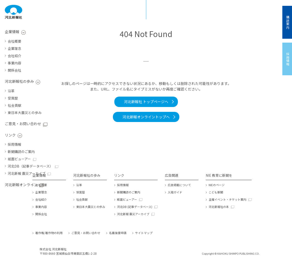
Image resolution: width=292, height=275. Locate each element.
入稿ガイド (175, 192)
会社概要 (14, 41)
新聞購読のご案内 (21, 151)
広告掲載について (179, 185)
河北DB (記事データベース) (134, 207)
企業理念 (14, 48)
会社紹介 (14, 55)
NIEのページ (217, 185)
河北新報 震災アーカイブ (26, 173)
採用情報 (14, 144)
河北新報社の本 (219, 207)
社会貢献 (14, 105)
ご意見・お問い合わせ (23, 123)
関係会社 (14, 70)
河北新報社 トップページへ (146, 101)
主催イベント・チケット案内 (227, 199)
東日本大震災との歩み (25, 112)
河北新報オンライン (21, 184)
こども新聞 (216, 192)
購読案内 (287, 22)
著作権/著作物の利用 (49, 233)
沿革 (11, 90)
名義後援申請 (117, 233)
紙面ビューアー (19, 158)
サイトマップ (144, 233)
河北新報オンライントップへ (146, 116)
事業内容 (14, 63)
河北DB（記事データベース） (30, 166)
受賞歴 (13, 98)
